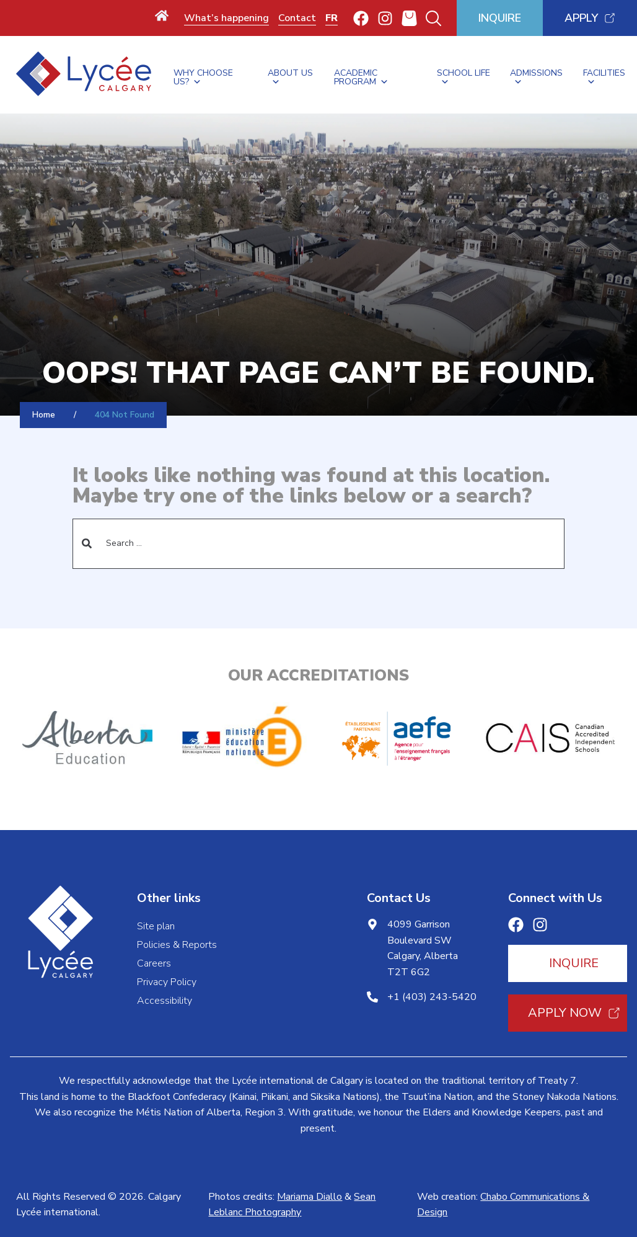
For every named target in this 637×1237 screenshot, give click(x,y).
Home (43, 415)
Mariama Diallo (309, 1197)
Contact (297, 18)
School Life (463, 75)
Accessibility (164, 1000)
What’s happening (226, 18)
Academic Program (361, 75)
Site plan (156, 926)
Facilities (604, 75)
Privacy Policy (166, 982)
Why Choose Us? (203, 75)
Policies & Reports (177, 945)
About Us (290, 75)
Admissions (536, 75)
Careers (154, 963)
